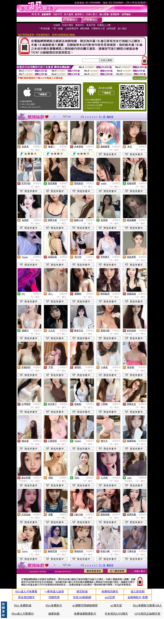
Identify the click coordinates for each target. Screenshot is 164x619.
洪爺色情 (54, 597)
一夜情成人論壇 (54, 591)
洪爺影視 (51, 571)
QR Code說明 (140, 78)
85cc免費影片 (54, 605)
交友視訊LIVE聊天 (116, 613)
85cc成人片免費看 (26, 591)
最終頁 (110, 116)
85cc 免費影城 (22, 605)
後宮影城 (82, 591)
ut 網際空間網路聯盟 (85, 605)
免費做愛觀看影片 (85, 613)
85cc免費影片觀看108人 (147, 605)
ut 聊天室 (116, 605)
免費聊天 (37, 146)
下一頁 (102, 116)
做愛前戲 (53, 613)
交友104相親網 (82, 597)
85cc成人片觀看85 (23, 613)
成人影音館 (138, 591)
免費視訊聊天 (110, 591)
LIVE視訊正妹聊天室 (147, 613)
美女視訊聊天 (26, 597)
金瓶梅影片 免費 (138, 597)
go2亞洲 (110, 597)
